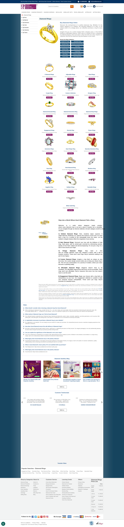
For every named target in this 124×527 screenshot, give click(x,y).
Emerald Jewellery (66, 487)
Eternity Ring (70, 130)
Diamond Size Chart (50, 492)
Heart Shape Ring (77, 56)
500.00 (101, 485)
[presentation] (101, 372)
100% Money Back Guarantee (45, 1)
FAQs (34, 485)
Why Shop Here (37, 492)
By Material (25, 20)
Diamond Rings (24, 482)
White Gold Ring (65, 51)
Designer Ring (92, 93)
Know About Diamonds (51, 482)
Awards (80, 491)
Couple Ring (77, 51)
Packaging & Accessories (84, 487)
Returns (35, 491)
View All (62, 386)
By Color (25, 25)
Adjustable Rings (77, 41)
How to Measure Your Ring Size (53, 494)
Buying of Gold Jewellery (68, 489)
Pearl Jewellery (24, 489)
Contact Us (35, 484)
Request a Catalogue (83, 489)
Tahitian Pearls (65, 485)
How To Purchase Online (51, 491)
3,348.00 (100, 504)
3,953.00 (100, 506)
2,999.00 (100, 496)
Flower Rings (65, 56)
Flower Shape (92, 490)
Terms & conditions (25, 522)
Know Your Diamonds (67, 499)
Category (35, 487)
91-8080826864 (83, 1)
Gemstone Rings (77, 49)
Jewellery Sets (24, 491)
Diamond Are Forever (67, 484)
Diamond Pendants (25, 484)
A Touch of (93, 506)
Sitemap (43, 522)
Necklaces (23, 487)
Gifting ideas (24, 494)
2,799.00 (100, 493)
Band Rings (65, 54)
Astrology (23, 492)
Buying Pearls (49, 485)
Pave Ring (77, 46)
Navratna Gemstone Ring (77, 44)
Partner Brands (65, 482)
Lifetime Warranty (56, 1)
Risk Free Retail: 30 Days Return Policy (29, 1)
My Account (99, 6)
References (36, 489)
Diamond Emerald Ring (49, 111)
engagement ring (64, 285)
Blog (34, 494)
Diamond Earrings (25, 485)
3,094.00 (100, 500)
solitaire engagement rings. (68, 294)
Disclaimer (80, 484)
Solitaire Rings (65, 49)
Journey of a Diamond (67, 494)
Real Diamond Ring (65, 46)
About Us (35, 482)
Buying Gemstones (50, 484)
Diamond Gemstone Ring (70, 111)
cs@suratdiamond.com (96, 1)
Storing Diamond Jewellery (68, 492)
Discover (93, 504)
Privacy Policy (81, 482)
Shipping (80, 485)
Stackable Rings (65, 44)
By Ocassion (26, 27)
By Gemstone (26, 22)
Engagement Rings (65, 41)
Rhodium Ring (92, 168)
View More (49, 78)
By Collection (26, 30)
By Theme (25, 32)
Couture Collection (77, 54)
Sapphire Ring (49, 187)
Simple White (92, 486)
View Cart (89, 6)
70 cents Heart (93, 497)
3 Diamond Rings (49, 74)
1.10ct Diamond (93, 510)
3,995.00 (100, 509)
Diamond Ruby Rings (92, 111)
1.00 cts (93, 493)
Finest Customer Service (66, 1)
